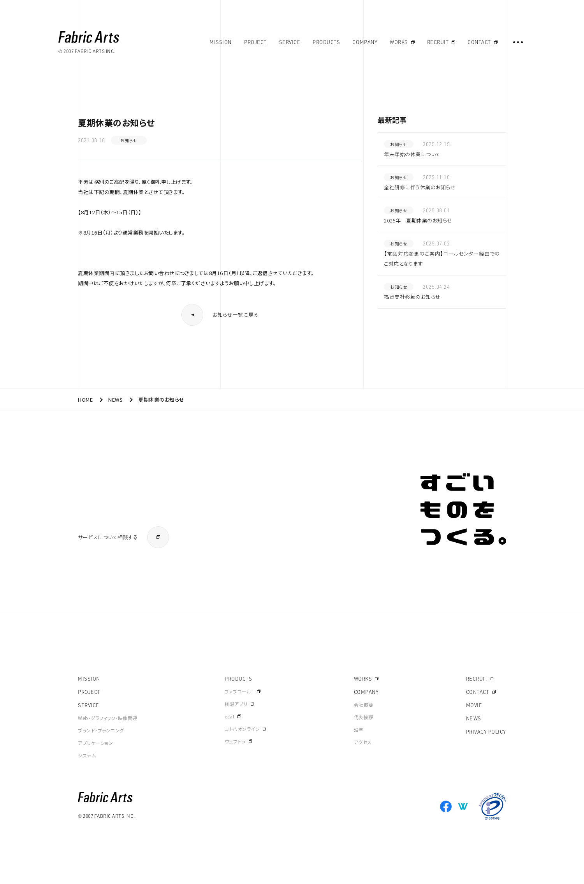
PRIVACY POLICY (486, 732)
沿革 (359, 729)
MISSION (89, 679)
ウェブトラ (235, 741)
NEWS (115, 399)
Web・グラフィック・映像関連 (107, 718)
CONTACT (477, 692)
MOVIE (474, 705)
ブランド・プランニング (101, 730)
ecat (229, 716)
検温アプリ (236, 703)
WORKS (363, 679)
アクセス (363, 742)
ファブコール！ (239, 691)
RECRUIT (477, 679)
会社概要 (363, 704)
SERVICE (88, 705)
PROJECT (89, 692)
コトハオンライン (242, 728)
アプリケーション (95, 742)
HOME (85, 399)
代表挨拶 (363, 717)
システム (87, 755)
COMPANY (366, 692)
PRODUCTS (238, 679)
